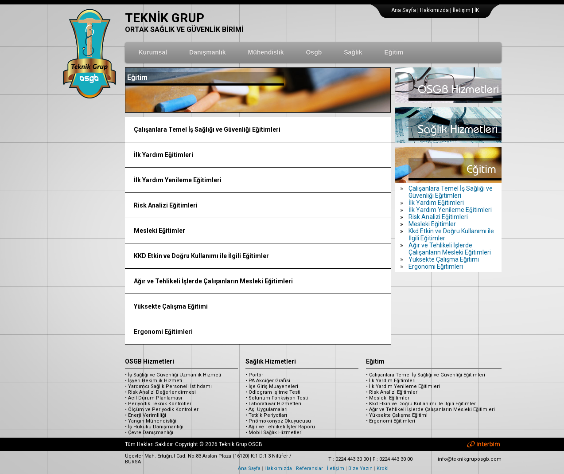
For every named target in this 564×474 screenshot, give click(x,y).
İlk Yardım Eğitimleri (163, 154)
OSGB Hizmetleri (149, 361)
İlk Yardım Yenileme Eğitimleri (178, 180)
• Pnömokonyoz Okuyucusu (278, 421)
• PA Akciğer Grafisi (267, 381)
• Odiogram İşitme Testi (272, 392)
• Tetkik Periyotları (266, 415)
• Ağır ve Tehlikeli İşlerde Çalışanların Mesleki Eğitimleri (430, 409)
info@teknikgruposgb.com (470, 459)
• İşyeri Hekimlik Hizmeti (153, 381)
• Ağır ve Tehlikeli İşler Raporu (280, 427)
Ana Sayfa (403, 10)
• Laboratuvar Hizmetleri (273, 404)
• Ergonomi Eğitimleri (390, 421)
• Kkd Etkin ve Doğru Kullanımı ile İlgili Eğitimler (421, 404)
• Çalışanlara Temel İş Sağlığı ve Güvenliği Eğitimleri (425, 375)
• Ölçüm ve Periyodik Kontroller (161, 409)
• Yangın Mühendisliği (150, 421)
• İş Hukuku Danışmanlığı (154, 427)
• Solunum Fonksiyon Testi (276, 398)
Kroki (383, 468)
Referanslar (309, 468)
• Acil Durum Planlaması (153, 398)
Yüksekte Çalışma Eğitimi (171, 306)
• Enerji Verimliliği (145, 415)
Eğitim (375, 361)
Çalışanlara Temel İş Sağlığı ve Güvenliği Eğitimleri (207, 129)
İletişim (462, 10)
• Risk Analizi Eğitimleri (392, 392)
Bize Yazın (360, 468)
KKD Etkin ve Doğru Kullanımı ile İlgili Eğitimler (201, 255)
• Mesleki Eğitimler (387, 398)
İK (477, 10)
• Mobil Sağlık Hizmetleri (274, 432)
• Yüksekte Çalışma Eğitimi (397, 415)
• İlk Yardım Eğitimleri (391, 381)
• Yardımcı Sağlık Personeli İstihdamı (168, 386)
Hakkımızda (434, 10)
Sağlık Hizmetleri (270, 361)
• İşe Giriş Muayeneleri (271, 386)
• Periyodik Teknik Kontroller (158, 404)
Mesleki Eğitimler (159, 230)
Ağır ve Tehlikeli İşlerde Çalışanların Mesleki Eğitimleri (213, 281)
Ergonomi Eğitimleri (163, 331)
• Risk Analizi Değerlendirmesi (160, 392)
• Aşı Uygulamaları (266, 409)
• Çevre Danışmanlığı (149, 432)
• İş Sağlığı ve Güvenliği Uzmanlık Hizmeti (173, 375)
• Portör (254, 375)
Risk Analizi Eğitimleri (166, 205)
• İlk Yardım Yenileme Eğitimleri (403, 386)
